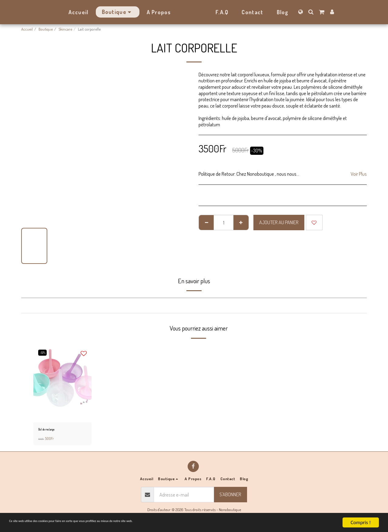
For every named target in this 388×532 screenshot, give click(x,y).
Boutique (45, 29)
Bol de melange (50, 430)
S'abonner (230, 496)
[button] (327, 12)
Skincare (65, 29)
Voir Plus (359, 174)
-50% (44, 353)
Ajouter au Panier (279, 222)
